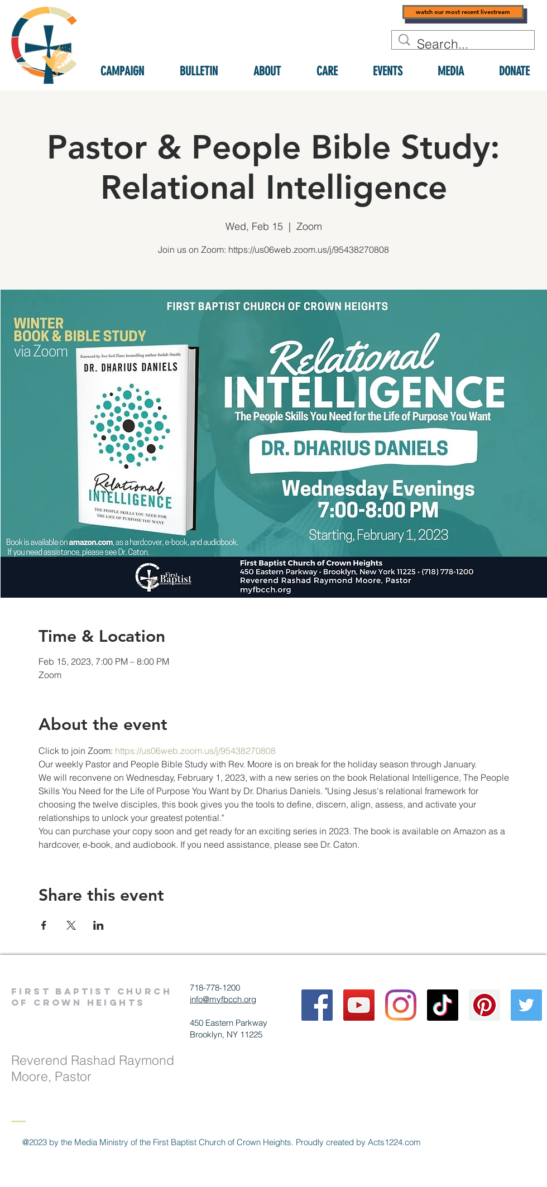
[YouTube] (359, 1005)
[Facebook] (317, 1005)
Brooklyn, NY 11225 (226, 1034)
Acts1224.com (394, 1142)
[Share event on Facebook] (44, 925)
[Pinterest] (484, 1005)
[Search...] (464, 44)
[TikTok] (442, 1005)
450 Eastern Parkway (228, 1022)
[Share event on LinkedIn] (98, 925)
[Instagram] (400, 1005)
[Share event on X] (71, 925)
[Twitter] (526, 1005)
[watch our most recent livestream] (463, 12)
